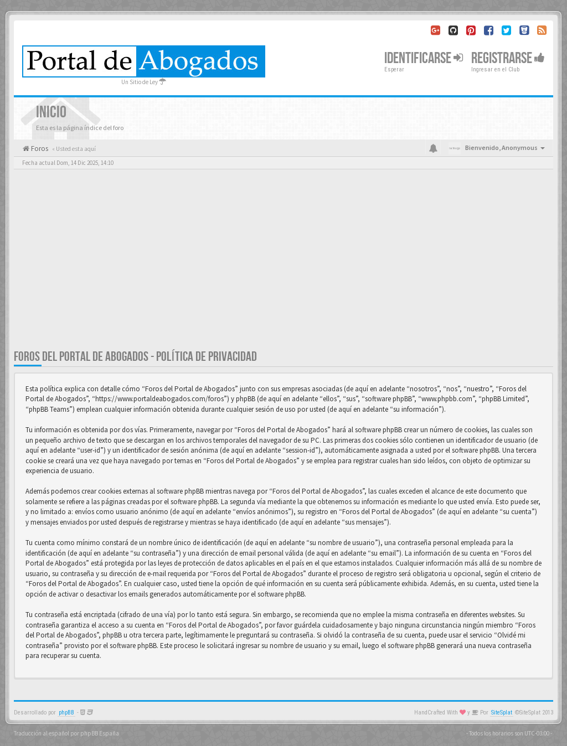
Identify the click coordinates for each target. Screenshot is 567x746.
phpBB (66, 712)
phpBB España (99, 733)
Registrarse (508, 58)
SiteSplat (501, 712)
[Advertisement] (283, 265)
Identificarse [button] (423, 58)
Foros (38, 148)
